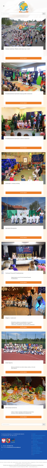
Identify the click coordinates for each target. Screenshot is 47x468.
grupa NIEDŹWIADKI (37, 451)
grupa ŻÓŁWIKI (36, 453)
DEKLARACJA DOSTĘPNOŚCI (39, 435)
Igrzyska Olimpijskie (11, 228)
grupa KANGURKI (37, 448)
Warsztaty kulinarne (11, 407)
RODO (34, 434)
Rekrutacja (35, 445)
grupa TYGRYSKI (36, 447)
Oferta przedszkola (37, 437)
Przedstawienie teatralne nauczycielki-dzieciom (19, 93)
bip (33, 454)
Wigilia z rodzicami (11, 318)
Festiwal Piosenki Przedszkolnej (14, 273)
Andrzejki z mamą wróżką (13, 183)
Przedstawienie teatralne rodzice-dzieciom (17, 138)
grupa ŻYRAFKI (36, 450)
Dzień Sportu (9, 362)
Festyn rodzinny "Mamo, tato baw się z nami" (18, 49)
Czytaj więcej (23, 58)
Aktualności (35, 441)
